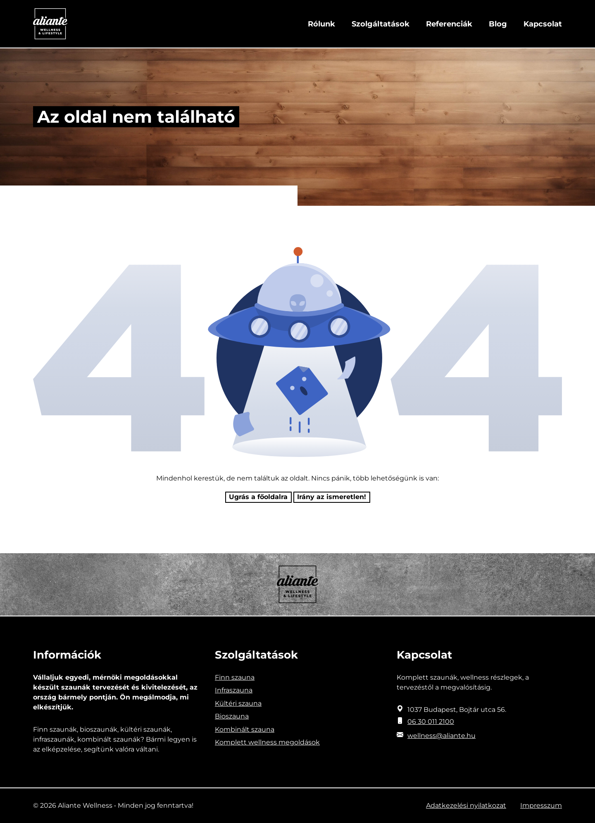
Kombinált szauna (244, 729)
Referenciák (449, 24)
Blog (498, 24)
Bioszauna (232, 716)
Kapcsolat (543, 24)
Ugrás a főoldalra (258, 497)
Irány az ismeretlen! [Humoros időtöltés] (331, 497)
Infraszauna (233, 690)
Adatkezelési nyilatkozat (466, 805)
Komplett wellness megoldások (267, 742)
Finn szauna (235, 677)
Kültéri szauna (238, 703)
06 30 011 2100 (430, 721)
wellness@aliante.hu (441, 736)
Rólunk (321, 24)
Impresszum (541, 805)
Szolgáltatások (380, 24)
